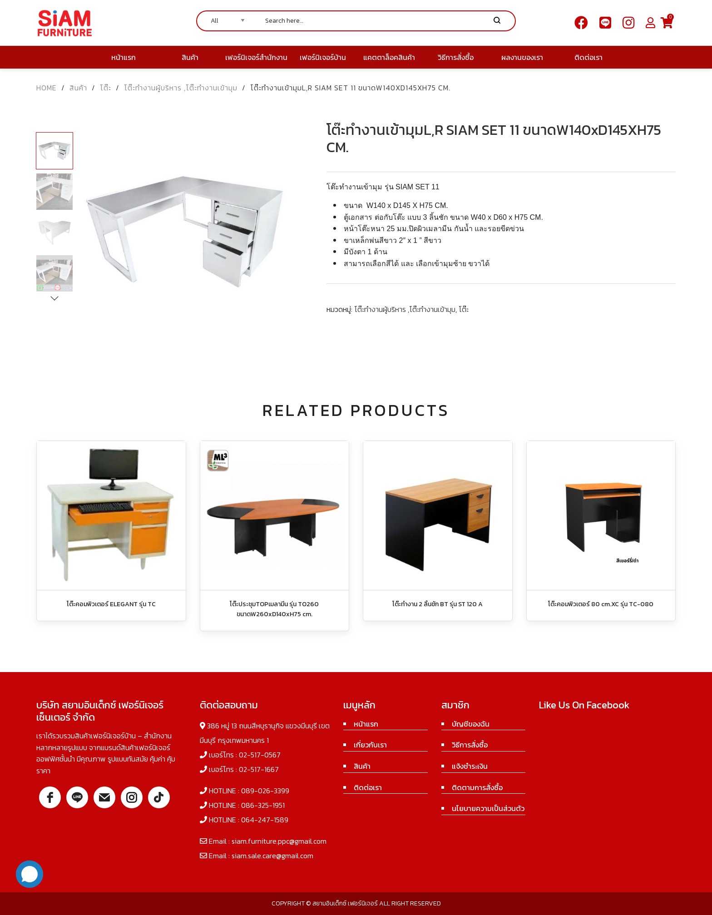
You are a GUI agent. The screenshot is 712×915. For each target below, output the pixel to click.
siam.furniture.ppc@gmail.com (279, 841)
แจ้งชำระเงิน (470, 766)
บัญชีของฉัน (471, 723)
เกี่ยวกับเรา (370, 744)
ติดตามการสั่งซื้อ (477, 787)
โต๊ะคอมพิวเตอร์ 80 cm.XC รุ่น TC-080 (600, 604)
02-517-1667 (259, 769)
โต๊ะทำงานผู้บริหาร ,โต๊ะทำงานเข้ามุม (180, 87)
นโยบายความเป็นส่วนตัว (488, 808)
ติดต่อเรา (368, 787)
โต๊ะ (105, 87)
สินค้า (78, 87)
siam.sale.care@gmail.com (272, 855)
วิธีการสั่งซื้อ (470, 744)
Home (46, 87)
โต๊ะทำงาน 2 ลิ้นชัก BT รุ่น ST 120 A (437, 604)
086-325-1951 (263, 805)
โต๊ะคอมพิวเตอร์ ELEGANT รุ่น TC (111, 604)
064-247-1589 (264, 819)
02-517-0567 (260, 754)
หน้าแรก (366, 723)
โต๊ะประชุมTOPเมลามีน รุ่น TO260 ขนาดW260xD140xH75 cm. (274, 609)
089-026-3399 (265, 790)
